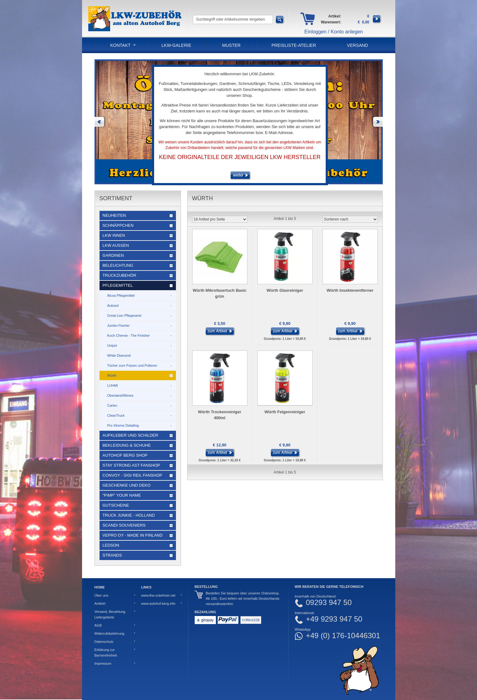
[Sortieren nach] (350, 219)
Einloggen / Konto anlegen (333, 31)
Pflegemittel (118, 285)
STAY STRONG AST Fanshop (131, 465)
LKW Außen (116, 245)
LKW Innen (114, 235)
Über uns (102, 595)
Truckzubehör (119, 275)
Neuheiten (114, 215)
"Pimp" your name (122, 495)
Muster (231, 45)
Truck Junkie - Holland (129, 515)
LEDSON (111, 545)
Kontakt (120, 45)
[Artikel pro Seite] (219, 219)
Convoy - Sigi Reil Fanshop (132, 475)
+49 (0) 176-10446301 (343, 635)
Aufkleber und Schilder (130, 435)
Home (100, 587)
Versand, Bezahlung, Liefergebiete (110, 614)
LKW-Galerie (176, 45)
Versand (357, 45)
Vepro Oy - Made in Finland (133, 535)
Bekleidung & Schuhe (127, 445)
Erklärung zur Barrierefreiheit (106, 652)
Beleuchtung (118, 265)
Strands (112, 555)
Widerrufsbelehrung (109, 633)
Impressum (103, 663)
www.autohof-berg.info (158, 603)
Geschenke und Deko (127, 485)
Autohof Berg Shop (125, 455)
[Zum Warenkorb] (376, 22)
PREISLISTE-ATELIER (293, 45)
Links (146, 587)
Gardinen (113, 255)
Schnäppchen (118, 225)
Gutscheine (116, 505)
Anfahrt (100, 603)
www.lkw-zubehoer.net (158, 595)
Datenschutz (104, 641)
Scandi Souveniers (124, 525)
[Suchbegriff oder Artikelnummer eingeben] (233, 19)
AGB (98, 625)
